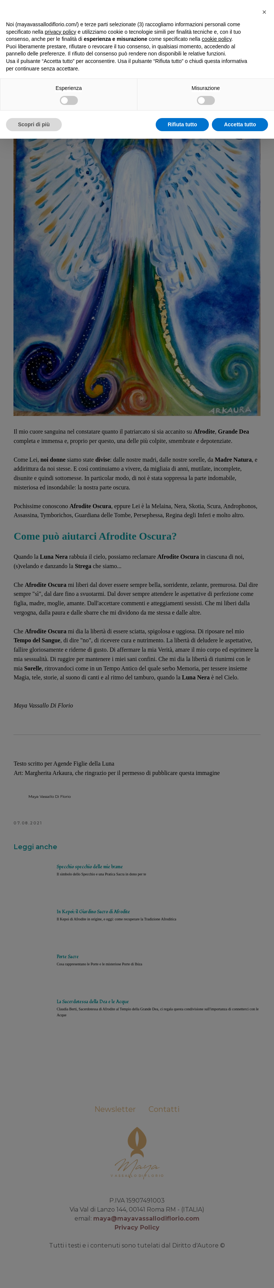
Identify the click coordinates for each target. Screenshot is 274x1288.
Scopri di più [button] (34, 1273)
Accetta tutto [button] (240, 1273)
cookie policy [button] (216, 1188)
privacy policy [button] (60, 1181)
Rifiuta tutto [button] (182, 1273)
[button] (264, 1161)
